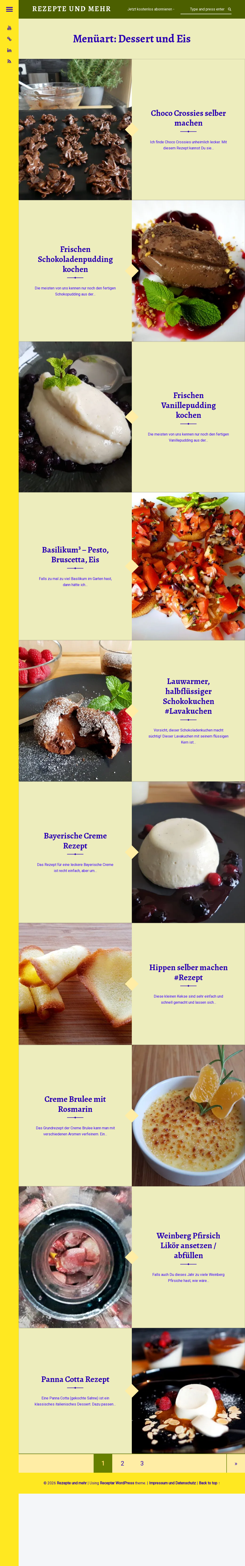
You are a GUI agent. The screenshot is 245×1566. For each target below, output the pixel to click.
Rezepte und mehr (72, 1483)
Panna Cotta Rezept (75, 1379)
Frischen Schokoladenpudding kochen (75, 259)
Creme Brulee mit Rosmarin (75, 1103)
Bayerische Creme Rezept (75, 840)
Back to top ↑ (209, 1483)
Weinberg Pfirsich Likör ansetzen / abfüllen (188, 1245)
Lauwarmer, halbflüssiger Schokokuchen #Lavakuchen (188, 696)
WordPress (125, 1483)
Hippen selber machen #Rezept (188, 972)
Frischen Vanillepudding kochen (188, 405)
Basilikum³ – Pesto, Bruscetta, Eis (75, 554)
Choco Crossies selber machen (188, 117)
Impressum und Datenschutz (172, 1483)
